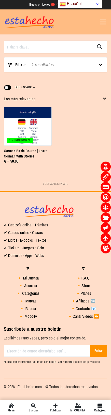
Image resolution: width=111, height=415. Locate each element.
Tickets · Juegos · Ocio (25, 248)
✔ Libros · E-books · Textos (25, 240)
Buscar (33, 407)
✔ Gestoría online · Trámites (26, 225)
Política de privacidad (86, 362)
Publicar (55, 407)
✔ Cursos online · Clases (23, 232)
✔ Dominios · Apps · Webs (24, 255)
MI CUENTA (78, 407)
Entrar (98, 350)
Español (70, 4)
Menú (11, 407)
